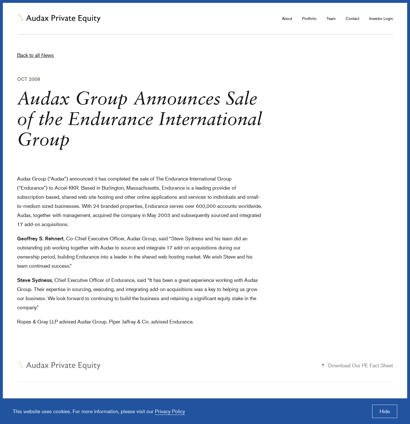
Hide (385, 411)
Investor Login (381, 18)
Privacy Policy (170, 411)
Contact (352, 18)
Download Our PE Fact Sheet (360, 365)
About (287, 18)
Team (331, 18)
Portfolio (309, 18)
